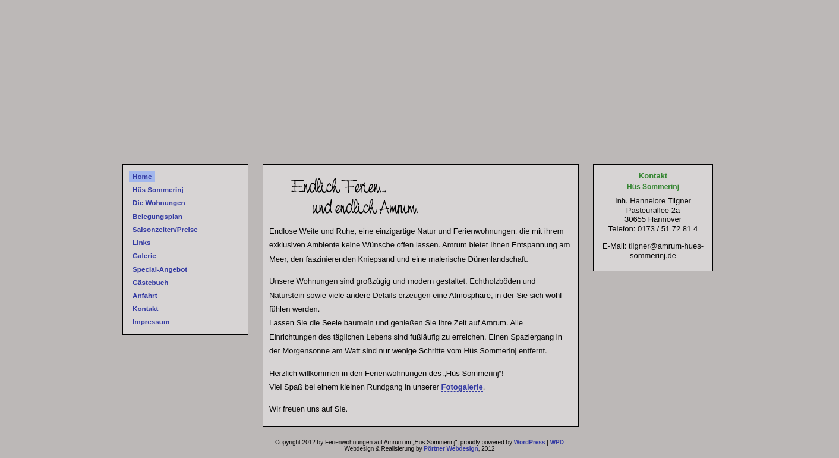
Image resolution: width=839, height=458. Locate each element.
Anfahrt (145, 295)
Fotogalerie (462, 386)
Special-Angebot (160, 269)
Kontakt (146, 308)
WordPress (529, 442)
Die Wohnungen (159, 202)
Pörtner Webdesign (451, 449)
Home (142, 176)
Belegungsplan (157, 216)
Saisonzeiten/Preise (165, 229)
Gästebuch (150, 282)
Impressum (151, 321)
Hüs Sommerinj (158, 189)
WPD (557, 442)
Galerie (144, 255)
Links (142, 242)
